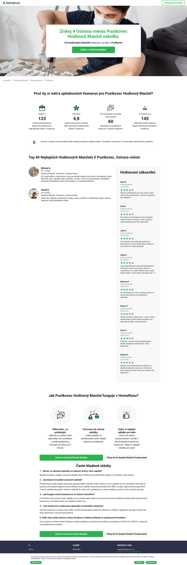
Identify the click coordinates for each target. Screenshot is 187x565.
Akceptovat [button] (151, 562)
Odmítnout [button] (139, 562)
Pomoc (31, 549)
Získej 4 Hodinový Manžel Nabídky (71, 457)
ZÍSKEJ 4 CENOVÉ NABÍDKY (93, 50)
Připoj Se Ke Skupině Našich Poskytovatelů (127, 457)
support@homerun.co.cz (125, 549)
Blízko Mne (77, 549)
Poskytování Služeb (173, 3)
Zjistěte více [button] (36, 562)
